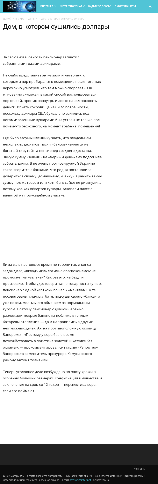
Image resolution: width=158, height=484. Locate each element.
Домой (7, 19)
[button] (150, 6)
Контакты (139, 469)
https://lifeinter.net (80, 480)
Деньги (32, 19)
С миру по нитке (125, 6)
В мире (19, 19)
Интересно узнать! (72, 6)
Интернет (48, 6)
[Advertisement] (52, 232)
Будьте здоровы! (99, 6)
